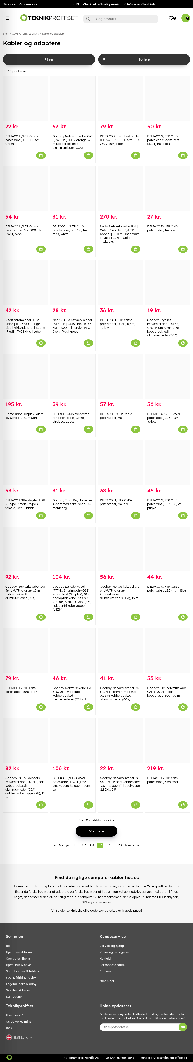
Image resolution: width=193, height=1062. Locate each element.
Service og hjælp (112, 946)
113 (84, 845)
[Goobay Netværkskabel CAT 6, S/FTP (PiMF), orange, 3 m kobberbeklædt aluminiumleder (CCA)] (72, 98)
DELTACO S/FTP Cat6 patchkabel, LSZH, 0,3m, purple (164, 504)
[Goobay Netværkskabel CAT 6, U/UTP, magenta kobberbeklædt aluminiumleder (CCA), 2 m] (72, 650)
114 (92, 845)
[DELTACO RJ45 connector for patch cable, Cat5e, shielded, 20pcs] (72, 376)
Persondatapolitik (112, 965)
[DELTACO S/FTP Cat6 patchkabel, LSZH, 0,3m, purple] (167, 462)
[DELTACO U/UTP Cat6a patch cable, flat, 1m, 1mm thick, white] (72, 188)
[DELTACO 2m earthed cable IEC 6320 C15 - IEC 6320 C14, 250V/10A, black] (120, 98)
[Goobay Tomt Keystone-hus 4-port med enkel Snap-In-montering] (72, 462)
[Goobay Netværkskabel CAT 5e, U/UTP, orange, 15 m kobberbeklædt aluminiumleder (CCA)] (25, 549)
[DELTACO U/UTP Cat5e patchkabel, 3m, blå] (120, 462)
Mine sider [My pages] (107, 981)
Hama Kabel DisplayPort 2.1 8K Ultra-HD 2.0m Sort (25, 416)
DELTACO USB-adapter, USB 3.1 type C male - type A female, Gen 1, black (25, 504)
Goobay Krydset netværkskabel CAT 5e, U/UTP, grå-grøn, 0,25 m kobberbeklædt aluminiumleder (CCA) (164, 327)
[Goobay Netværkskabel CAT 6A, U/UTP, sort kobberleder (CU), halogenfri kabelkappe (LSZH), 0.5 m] (120, 740)
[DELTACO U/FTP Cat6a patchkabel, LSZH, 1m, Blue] (167, 549)
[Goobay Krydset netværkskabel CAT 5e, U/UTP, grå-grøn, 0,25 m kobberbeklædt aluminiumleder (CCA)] (167, 282)
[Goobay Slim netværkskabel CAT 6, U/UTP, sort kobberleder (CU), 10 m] (167, 650)
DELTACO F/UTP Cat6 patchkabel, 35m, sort (162, 780)
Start (5, 33)
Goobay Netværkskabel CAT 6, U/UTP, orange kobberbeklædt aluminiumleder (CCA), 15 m (120, 592)
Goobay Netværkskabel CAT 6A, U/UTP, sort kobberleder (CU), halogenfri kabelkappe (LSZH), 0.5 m (120, 783)
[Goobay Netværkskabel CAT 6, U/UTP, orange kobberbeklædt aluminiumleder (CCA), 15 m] (120, 549)
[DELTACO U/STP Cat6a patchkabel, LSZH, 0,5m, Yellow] (120, 282)
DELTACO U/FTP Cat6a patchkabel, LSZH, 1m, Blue (166, 588)
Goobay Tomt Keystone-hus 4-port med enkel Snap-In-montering (72, 504)
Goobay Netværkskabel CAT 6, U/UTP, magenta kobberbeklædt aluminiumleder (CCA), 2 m (73, 693)
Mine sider (10, 4)
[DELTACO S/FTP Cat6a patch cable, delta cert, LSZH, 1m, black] (167, 98)
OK (183, 1027)
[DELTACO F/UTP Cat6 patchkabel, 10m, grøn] (25, 650)
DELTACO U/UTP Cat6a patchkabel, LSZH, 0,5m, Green (22, 140)
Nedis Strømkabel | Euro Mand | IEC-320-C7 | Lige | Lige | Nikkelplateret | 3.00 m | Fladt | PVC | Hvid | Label (25, 325)
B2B (9, 1028)
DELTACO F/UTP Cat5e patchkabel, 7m (116, 416)
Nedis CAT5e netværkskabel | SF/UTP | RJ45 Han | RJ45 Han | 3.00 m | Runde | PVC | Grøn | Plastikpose (72, 325)
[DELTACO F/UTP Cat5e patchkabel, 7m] (120, 376)
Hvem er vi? (14, 1015)
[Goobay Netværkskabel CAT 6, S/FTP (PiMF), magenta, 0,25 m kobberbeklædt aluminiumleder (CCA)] (120, 650)
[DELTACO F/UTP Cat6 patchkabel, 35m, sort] (167, 740)
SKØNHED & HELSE (18, 990)
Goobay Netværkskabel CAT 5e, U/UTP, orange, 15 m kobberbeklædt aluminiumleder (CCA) (25, 592)
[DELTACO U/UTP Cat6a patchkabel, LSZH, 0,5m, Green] (25, 98)
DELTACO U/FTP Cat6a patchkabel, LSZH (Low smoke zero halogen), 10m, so (72, 783)
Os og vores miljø (18, 1021)
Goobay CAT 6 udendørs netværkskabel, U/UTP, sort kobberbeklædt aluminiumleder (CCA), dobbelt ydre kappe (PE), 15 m (25, 787)
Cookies (105, 971)
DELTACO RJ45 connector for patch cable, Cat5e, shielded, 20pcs (71, 418)
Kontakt (105, 958)
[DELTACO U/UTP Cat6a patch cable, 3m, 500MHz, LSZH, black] (25, 188)
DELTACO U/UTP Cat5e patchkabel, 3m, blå (116, 502)
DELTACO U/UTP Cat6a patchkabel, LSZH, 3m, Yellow (163, 418)
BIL (8, 946)
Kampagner (14, 997)
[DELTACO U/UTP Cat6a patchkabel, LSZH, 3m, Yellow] (167, 376)
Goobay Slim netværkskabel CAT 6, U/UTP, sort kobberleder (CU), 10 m (167, 691)
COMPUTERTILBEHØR (25, 33)
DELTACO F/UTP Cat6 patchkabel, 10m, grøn (21, 690)
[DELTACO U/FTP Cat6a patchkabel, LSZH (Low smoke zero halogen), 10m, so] (72, 740)
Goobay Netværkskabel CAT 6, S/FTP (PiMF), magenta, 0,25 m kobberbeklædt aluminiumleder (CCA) (120, 693)
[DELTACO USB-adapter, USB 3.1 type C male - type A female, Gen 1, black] (25, 462)
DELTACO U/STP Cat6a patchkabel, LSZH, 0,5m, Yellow (117, 324)
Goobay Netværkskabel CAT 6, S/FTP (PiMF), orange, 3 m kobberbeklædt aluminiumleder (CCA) (73, 142)
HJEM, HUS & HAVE (18, 965)
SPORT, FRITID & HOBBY (21, 977)
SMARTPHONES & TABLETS (22, 971)
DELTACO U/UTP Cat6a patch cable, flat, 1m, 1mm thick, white (71, 230)
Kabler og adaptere (53, 33)
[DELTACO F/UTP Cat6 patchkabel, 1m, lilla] (167, 188)
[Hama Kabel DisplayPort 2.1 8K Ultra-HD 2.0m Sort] (25, 376)
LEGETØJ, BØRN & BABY (21, 984)
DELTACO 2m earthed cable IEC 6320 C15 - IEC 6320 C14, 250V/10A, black (120, 140)
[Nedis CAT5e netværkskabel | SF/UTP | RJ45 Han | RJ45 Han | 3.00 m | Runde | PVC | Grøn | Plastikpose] (72, 282)
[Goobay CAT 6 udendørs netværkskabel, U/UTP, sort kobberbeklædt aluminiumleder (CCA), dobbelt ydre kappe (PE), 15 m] (25, 740)
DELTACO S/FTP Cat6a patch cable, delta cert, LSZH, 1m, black (163, 140)
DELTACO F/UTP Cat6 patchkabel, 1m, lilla (162, 228)
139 (120, 845)
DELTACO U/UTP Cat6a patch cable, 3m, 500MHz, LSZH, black (23, 230)
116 (108, 845)
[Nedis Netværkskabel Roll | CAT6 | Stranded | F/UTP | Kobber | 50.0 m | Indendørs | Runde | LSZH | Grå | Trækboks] (120, 188)
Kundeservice (28, 4)
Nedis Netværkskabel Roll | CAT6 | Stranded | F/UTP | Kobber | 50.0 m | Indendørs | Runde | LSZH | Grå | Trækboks (119, 233)
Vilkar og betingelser (115, 952)
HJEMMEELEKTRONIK (19, 952)
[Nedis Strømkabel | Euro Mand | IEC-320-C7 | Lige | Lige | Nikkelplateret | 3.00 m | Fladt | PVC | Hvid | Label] (25, 282)
